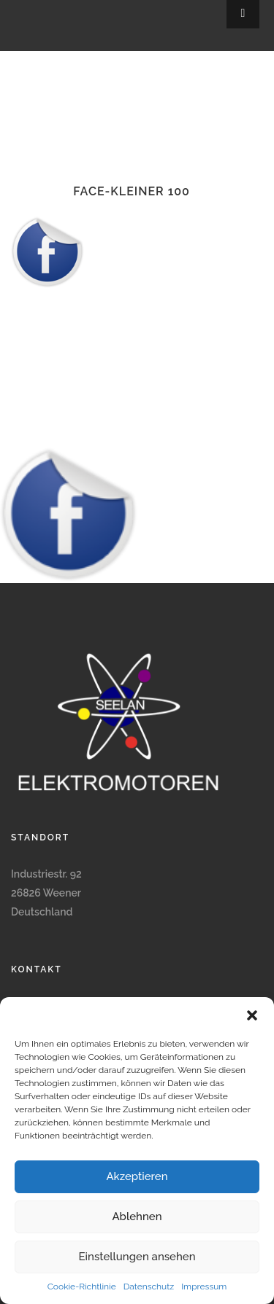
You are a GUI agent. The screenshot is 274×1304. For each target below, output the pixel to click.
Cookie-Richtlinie (81, 1286)
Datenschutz (148, 1286)
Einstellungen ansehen (137, 1256)
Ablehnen (136, 1216)
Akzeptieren (136, 1176)
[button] (252, 1015)
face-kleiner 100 (131, 191)
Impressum (204, 1286)
